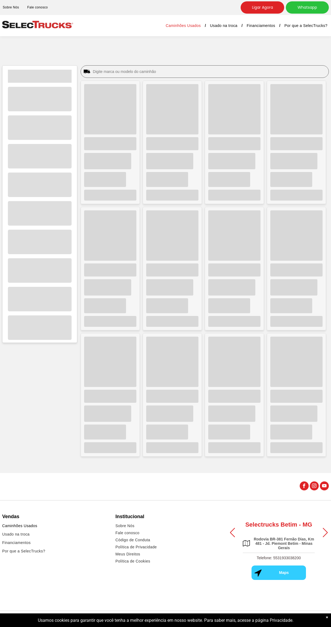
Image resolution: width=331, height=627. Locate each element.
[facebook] (304, 486)
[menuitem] (37, 7)
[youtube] (324, 486)
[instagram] (314, 486)
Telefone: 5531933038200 (279, 558)
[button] (232, 533)
